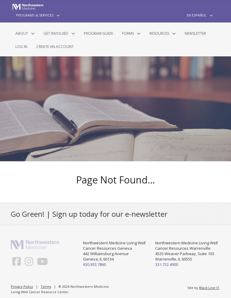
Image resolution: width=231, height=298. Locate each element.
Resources (159, 33)
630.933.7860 (94, 264)
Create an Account (55, 46)
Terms (46, 286)
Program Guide (98, 33)
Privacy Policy (22, 286)
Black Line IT (209, 287)
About (21, 33)
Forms (128, 33)
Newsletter (195, 33)
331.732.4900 (166, 264)
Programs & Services (35, 15)
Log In (21, 46)
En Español (197, 15)
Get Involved (56, 33)
